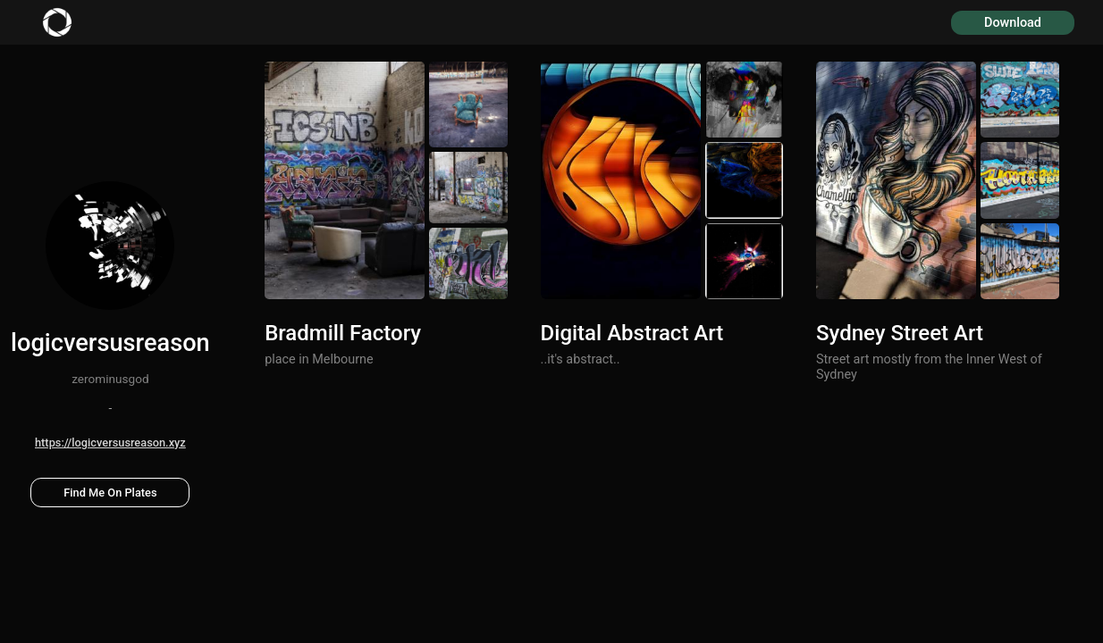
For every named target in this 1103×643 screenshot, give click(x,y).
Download (1012, 22)
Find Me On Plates (109, 492)
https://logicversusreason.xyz (110, 442)
